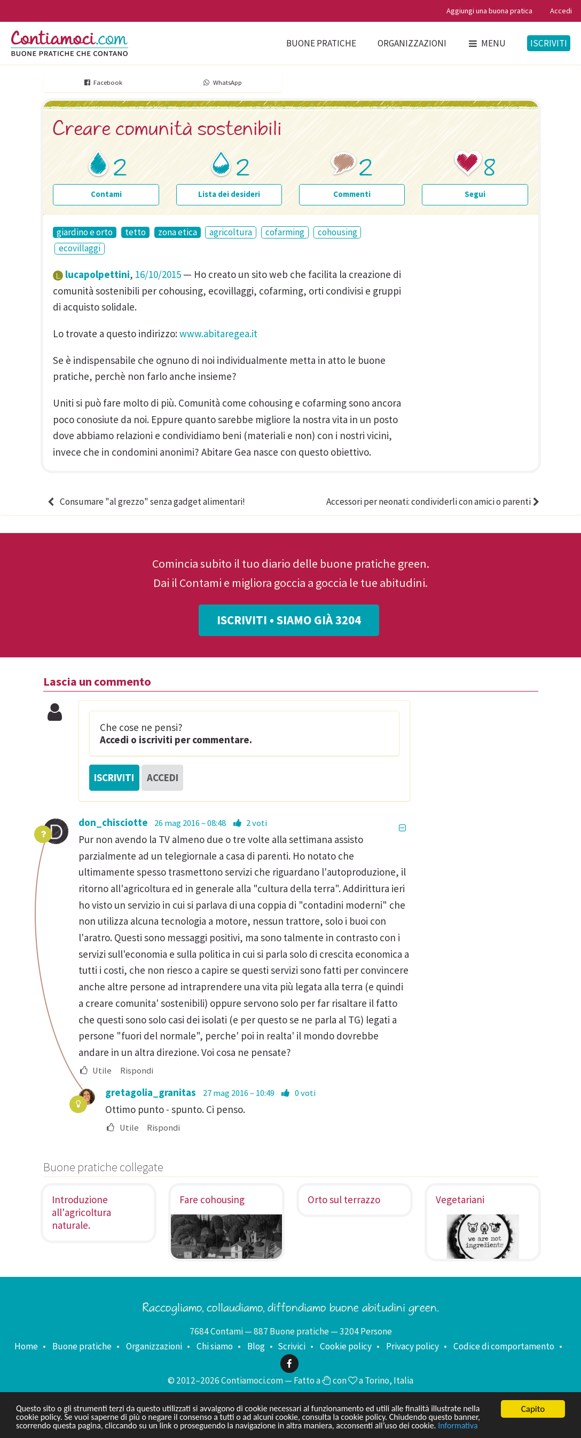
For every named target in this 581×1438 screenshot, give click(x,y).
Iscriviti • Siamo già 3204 (289, 620)
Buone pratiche (321, 43)
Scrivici (291, 1346)
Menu (486, 43)
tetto (135, 232)
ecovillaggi (79, 249)
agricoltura (230, 232)
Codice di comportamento (503, 1346)
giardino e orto (85, 232)
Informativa (37, 1426)
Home (26, 1346)
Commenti (352, 194)
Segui (475, 194)
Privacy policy (412, 1346)
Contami (106, 194)
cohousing (337, 232)
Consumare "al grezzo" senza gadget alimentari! (145, 501)
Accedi (561, 10)
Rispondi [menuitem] (136, 1071)
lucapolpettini (97, 274)
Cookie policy (346, 1346)
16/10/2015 (158, 274)
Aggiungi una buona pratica (489, 10)
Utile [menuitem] (95, 1071)
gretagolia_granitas (150, 1092)
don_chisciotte (113, 822)
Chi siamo (215, 1346)
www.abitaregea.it (218, 333)
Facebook (102, 82)
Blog (256, 1346)
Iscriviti (548, 43)
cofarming (284, 232)
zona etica (177, 232)
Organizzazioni (412, 43)
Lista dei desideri (229, 194)
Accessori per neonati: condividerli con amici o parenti (433, 501)
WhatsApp (221, 82)
